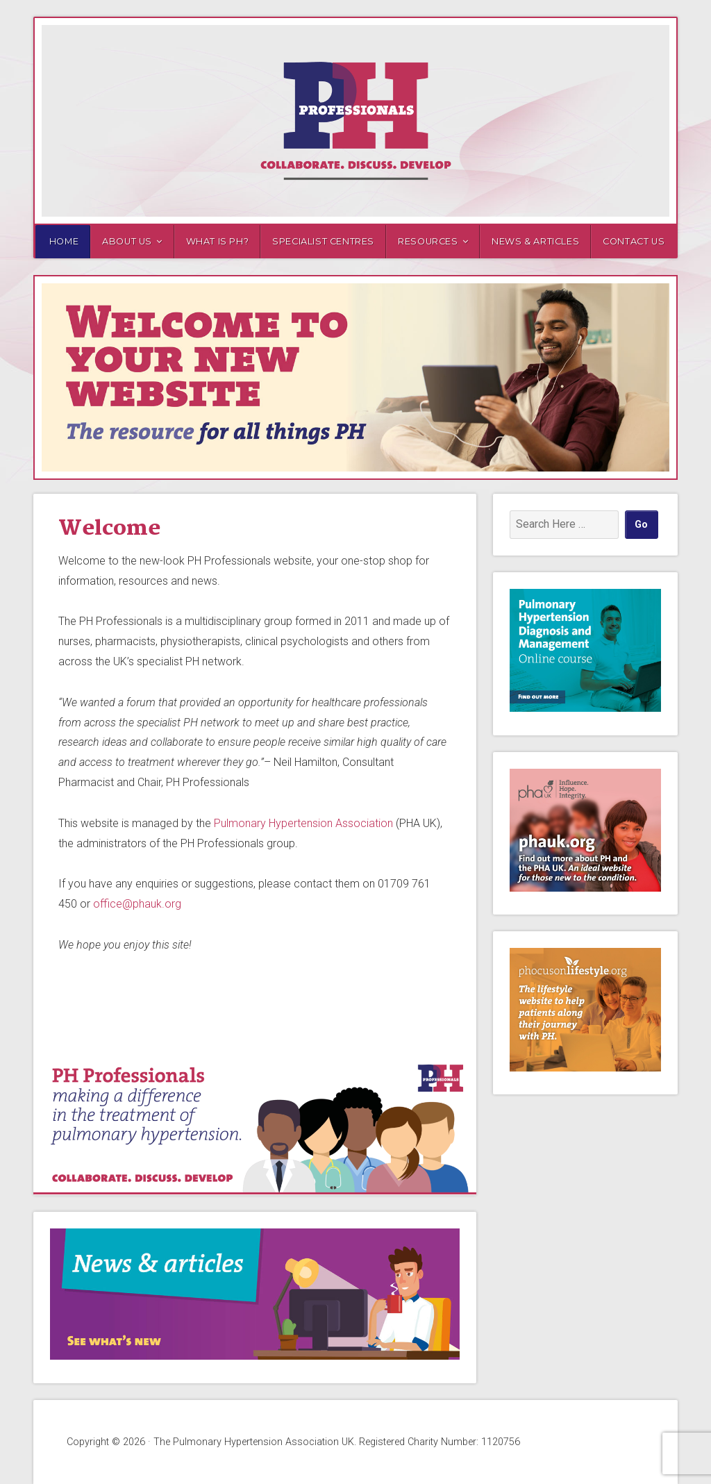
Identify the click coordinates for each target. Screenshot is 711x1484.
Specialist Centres (323, 241)
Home (63, 241)
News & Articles (535, 241)
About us (127, 241)
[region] (355, 377)
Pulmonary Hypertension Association (303, 823)
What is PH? (217, 241)
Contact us (633, 241)
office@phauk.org (137, 903)
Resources (428, 241)
